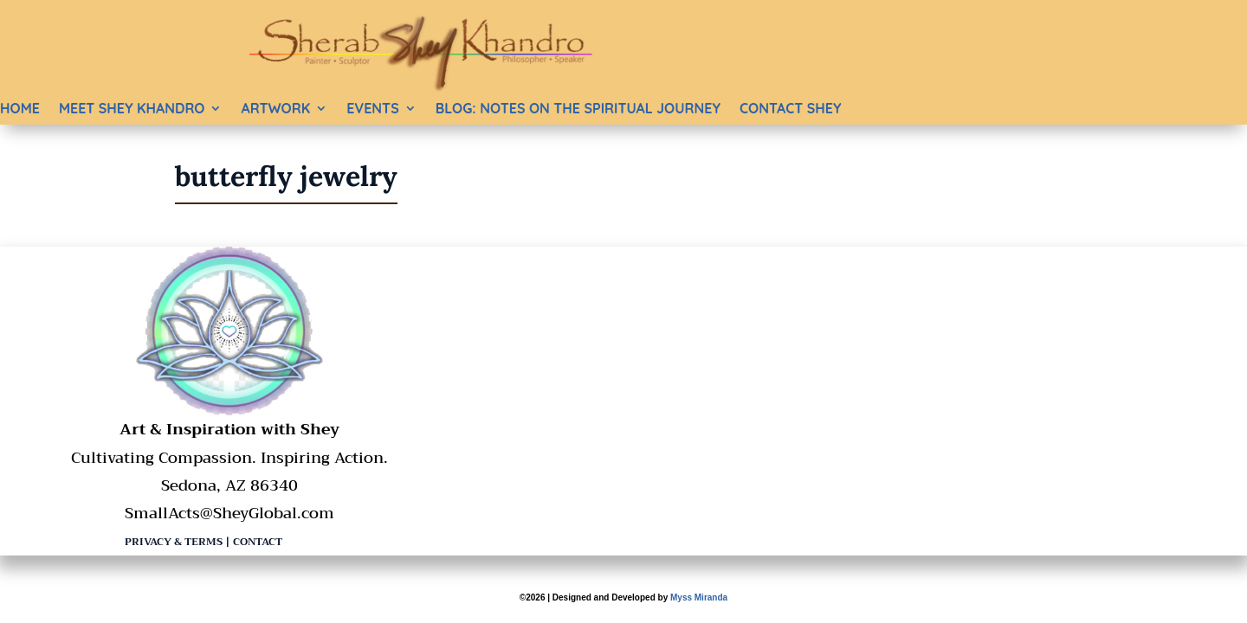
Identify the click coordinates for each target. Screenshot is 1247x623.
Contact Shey (791, 108)
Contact (257, 541)
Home (20, 108)
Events (372, 108)
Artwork (275, 108)
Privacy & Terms (174, 541)
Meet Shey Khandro (132, 108)
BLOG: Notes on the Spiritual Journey (578, 108)
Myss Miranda (698, 597)
